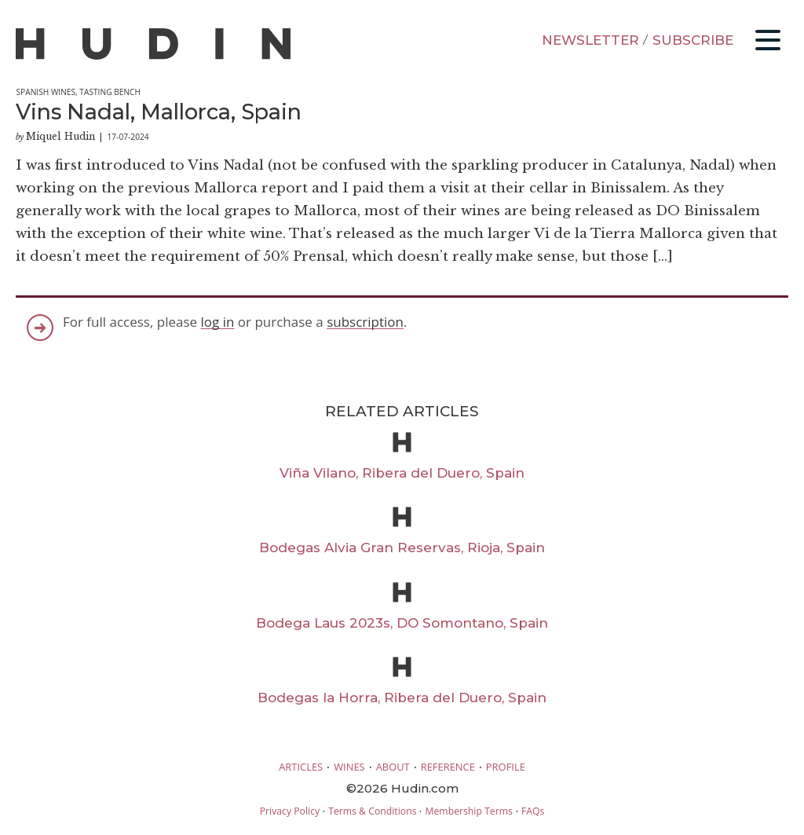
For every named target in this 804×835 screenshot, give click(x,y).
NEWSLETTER (590, 40)
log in (218, 322)
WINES (349, 767)
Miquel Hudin (60, 136)
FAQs (532, 811)
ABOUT (393, 767)
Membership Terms (468, 811)
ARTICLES (301, 767)
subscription (365, 322)
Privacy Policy (290, 811)
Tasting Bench (110, 91)
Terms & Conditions (372, 811)
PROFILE (505, 767)
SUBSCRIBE (692, 40)
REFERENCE (448, 767)
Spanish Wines (45, 91)
